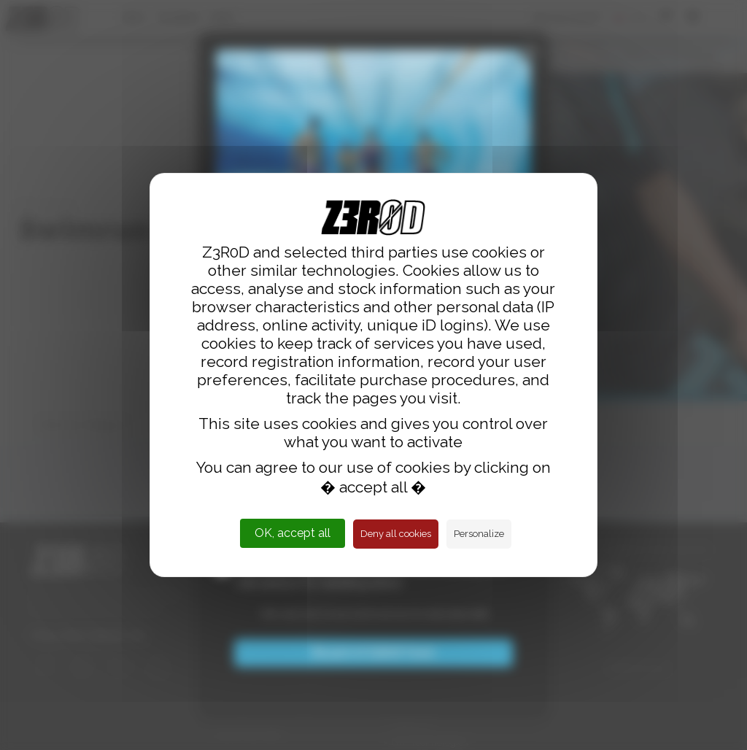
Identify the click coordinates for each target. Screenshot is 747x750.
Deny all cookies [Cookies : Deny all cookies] (395, 533)
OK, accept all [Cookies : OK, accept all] (292, 533)
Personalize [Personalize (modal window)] (479, 533)
